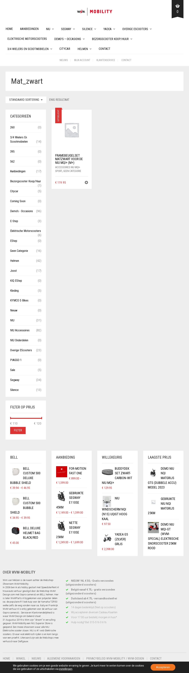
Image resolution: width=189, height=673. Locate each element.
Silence (87, 29)
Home (9, 29)
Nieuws (64, 60)
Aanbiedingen (29, 29)
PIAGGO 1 (16, 360)
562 (12, 161)
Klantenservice (106, 60)
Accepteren (163, 667)
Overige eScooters (135, 29)
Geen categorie (72, 171)
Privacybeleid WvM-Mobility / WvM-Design (115, 658)
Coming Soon (17, 201)
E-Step (14, 221)
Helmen (83, 49)
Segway (66, 29)
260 (12, 127)
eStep (13, 241)
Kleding (14, 290)
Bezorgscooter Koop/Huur (110, 39)
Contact (104, 49)
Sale (12, 370)
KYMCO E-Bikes (19, 300)
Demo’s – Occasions (67, 39)
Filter (18, 430)
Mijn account (82, 60)
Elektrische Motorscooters (27, 39)
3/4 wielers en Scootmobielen (28, 49)
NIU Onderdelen (19, 340)
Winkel (20, 658)
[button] (86, 183)
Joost (13, 270)
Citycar (64, 49)
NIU (48, 29)
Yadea (107, 29)
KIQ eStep (16, 280)
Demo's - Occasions (21, 211)
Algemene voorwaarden (63, 658)
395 (12, 151)
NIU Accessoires (20, 330)
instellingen (65, 668)
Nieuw (13, 310)
